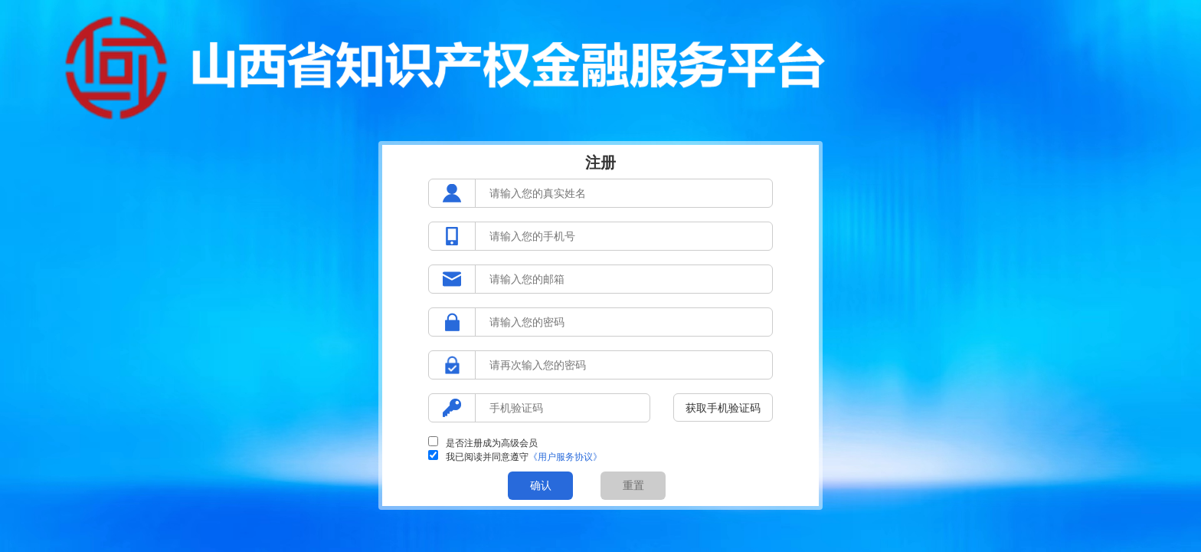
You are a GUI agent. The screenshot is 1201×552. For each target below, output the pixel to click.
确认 (540, 485)
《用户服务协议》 (565, 457)
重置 (633, 485)
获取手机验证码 (723, 408)
